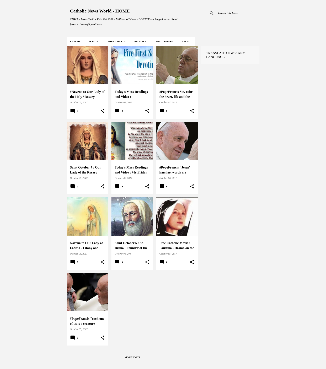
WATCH (93, 41)
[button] (102, 111)
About (186, 41)
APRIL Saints (164, 41)
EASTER (75, 41)
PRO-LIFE (140, 41)
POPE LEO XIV (116, 41)
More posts (132, 357)
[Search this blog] (237, 13)
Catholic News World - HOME (100, 11)
